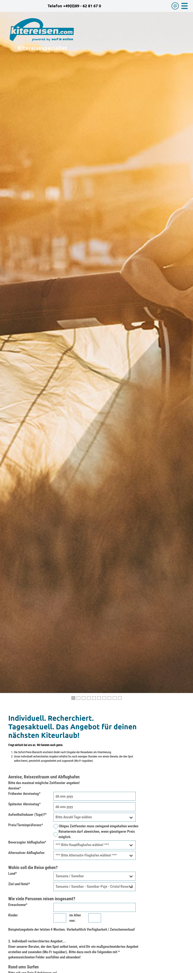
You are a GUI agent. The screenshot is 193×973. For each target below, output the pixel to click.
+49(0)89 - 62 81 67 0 (82, 5)
